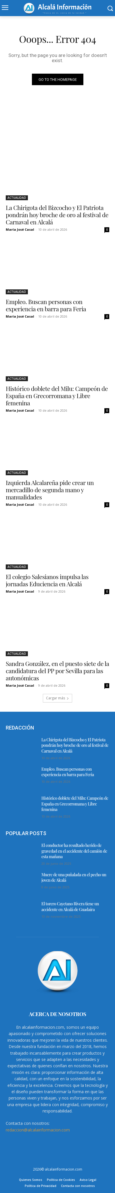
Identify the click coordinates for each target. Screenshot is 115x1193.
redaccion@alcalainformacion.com (38, 1130)
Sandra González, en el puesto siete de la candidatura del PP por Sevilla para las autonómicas (57, 670)
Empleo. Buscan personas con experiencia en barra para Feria (46, 305)
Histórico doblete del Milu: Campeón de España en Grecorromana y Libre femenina (57, 395)
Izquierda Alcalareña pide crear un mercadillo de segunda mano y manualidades (50, 489)
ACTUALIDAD (16, 198)
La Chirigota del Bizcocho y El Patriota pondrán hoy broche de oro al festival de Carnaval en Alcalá (57, 214)
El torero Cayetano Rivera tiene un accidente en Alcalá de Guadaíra (70, 906)
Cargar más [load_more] (57, 698)
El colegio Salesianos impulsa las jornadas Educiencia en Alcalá (47, 580)
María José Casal (20, 229)
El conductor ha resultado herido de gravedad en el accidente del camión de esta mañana (74, 851)
